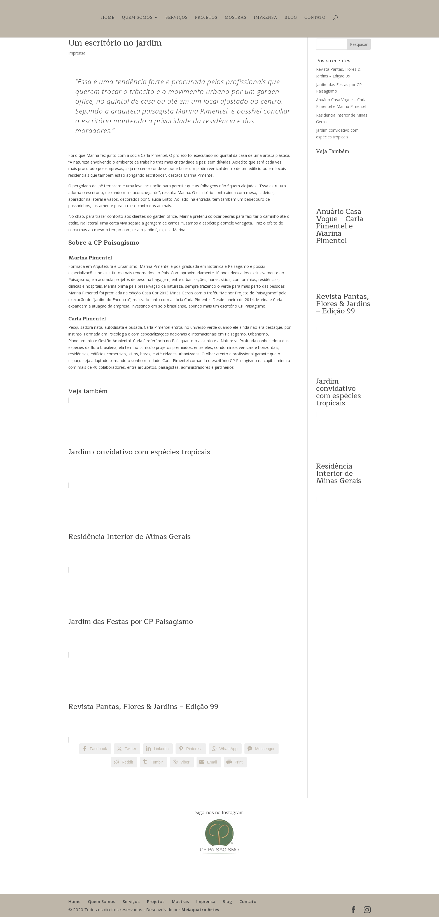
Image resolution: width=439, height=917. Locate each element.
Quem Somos (137, 17)
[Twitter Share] (127, 748)
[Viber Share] (181, 762)
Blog (290, 17)
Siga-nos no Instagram (219, 812)
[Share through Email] (209, 762)
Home (108, 17)
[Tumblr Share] (153, 762)
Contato (315, 17)
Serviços (176, 17)
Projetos (206, 17)
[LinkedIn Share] (158, 748)
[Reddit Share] (124, 762)
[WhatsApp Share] (225, 748)
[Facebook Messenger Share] (261, 748)
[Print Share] (235, 762)
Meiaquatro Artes (200, 909)
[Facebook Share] (95, 748)
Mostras (236, 17)
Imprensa (265, 17)
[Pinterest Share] (191, 748)
